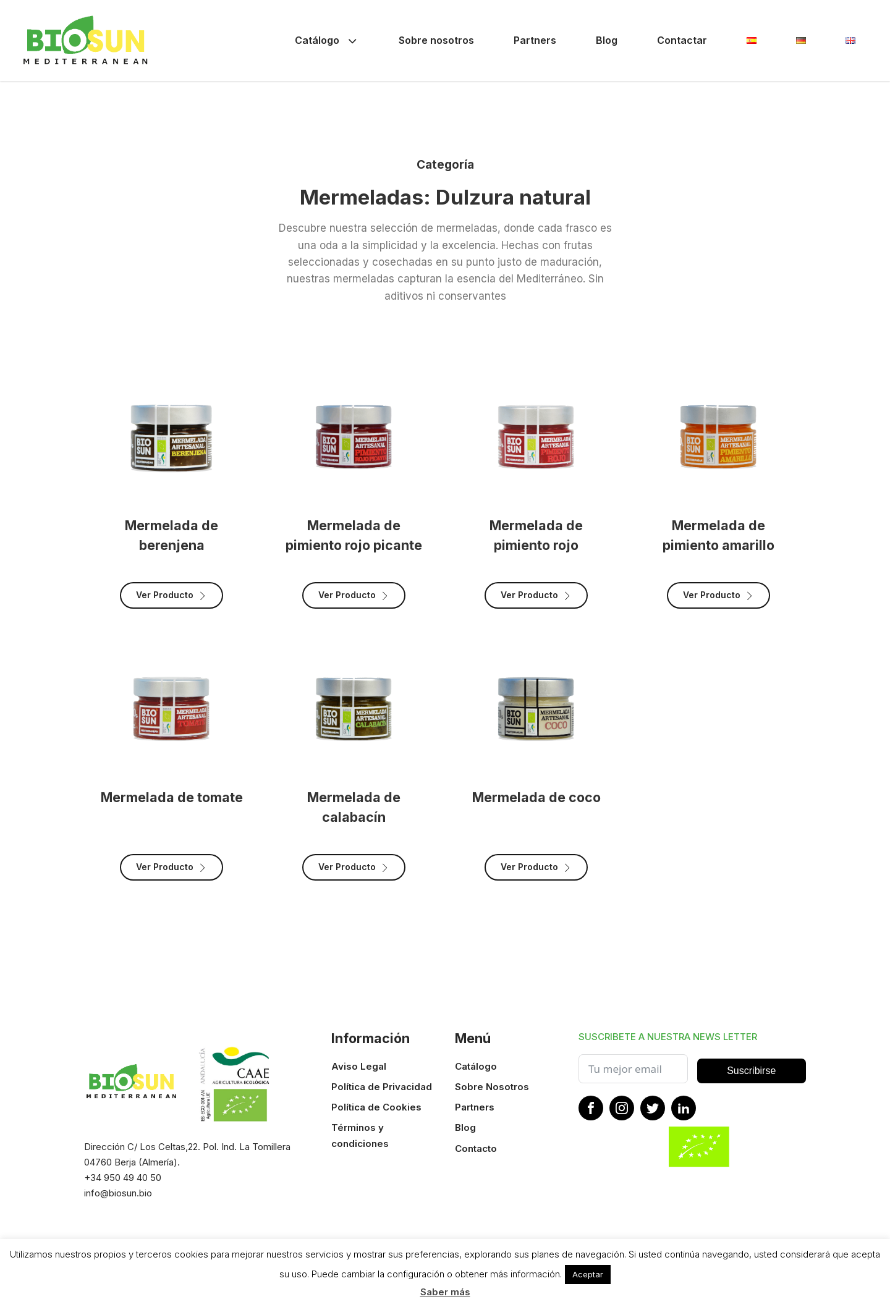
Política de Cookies (376, 1107)
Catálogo (327, 40)
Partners (535, 40)
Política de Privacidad (381, 1087)
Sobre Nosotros (492, 1087)
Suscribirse (751, 1070)
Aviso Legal (358, 1066)
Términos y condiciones (360, 1135)
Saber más (445, 1292)
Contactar (682, 40)
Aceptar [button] (587, 1274)
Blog (606, 40)
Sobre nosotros (436, 40)
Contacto (476, 1148)
